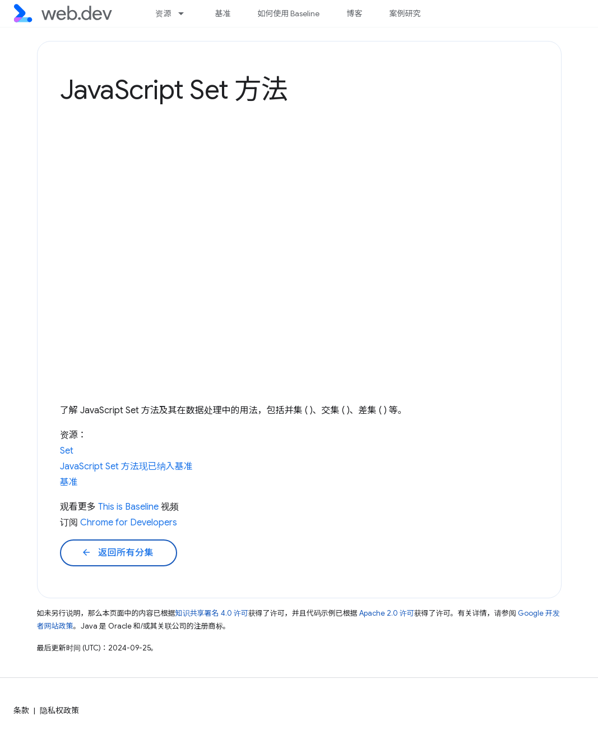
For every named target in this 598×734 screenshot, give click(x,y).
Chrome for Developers (128, 522)
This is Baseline (128, 507)
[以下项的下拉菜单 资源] (186, 13)
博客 (354, 13)
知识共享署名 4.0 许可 (211, 613)
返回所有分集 (117, 552)
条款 (21, 710)
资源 (163, 13)
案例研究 (404, 13)
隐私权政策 (59, 710)
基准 (222, 13)
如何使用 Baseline (288, 13)
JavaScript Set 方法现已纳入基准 (126, 466)
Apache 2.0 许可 (386, 613)
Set (66, 450)
